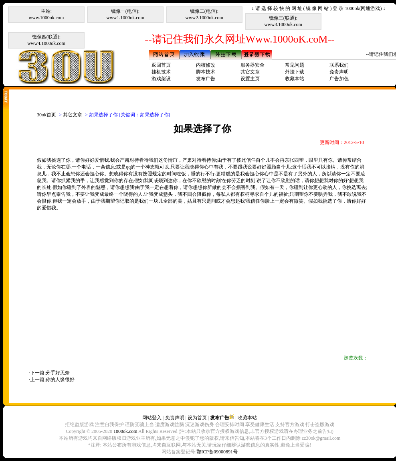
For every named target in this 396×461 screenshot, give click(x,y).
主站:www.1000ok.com (46, 14)
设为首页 (197, 417)
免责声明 (339, 72)
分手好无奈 (58, 373)
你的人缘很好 (60, 379)
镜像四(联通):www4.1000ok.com (46, 40)
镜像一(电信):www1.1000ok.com (125, 14)
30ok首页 (46, 115)
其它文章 (250, 72)
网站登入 (152, 417)
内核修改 (205, 65)
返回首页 (161, 65)
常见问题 (294, 65)
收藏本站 (294, 78)
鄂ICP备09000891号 (217, 452)
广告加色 (339, 78)
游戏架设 (161, 78)
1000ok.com (125, 431)
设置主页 (250, 78)
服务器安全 (252, 65)
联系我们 (339, 65)
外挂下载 (294, 72)
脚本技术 (205, 72)
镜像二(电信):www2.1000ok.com (204, 14)
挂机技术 (161, 72)
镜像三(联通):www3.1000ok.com (283, 21)
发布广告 (205, 78)
